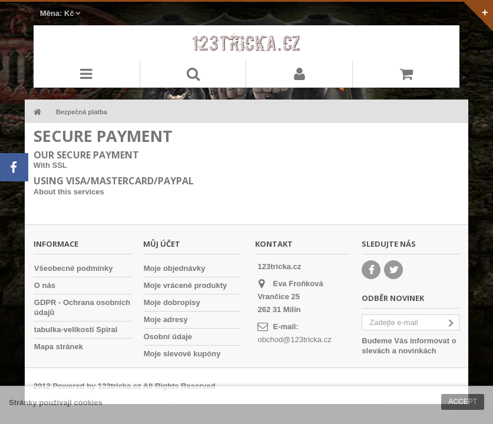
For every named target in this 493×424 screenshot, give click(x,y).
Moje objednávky (175, 268)
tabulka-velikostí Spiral (76, 329)
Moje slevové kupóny (182, 353)
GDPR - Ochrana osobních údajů (82, 307)
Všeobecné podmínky (73, 268)
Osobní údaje (168, 336)
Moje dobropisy (172, 302)
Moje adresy (166, 319)
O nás (44, 285)
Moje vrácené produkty (185, 285)
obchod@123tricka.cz (294, 339)
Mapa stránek (58, 346)
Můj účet (161, 243)
